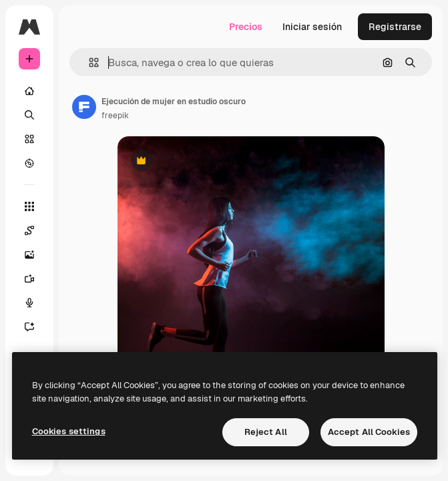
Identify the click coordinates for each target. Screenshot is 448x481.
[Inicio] (29, 91)
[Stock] (29, 139)
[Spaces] (36, 230)
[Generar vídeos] (36, 278)
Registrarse (395, 27)
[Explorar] (29, 163)
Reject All (265, 432)
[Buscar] (29, 115)
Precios (245, 27)
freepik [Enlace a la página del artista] (115, 115)
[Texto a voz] (36, 302)
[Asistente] (36, 326)
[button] (88, 62)
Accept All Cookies (369, 432)
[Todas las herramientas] (29, 206)
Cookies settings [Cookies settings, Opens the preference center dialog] (68, 431)
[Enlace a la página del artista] (84, 107)
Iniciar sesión (312, 27)
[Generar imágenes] (36, 254)
